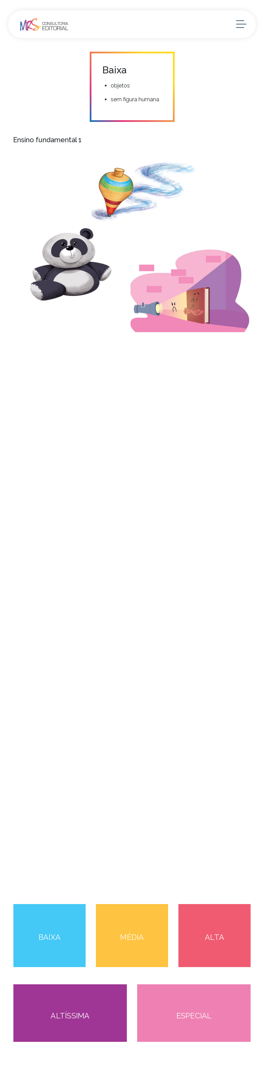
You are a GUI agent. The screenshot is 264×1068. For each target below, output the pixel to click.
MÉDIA (132, 937)
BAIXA (49, 937)
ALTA (214, 937)
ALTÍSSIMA (70, 1015)
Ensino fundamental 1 (47, 140)
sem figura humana (135, 99)
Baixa (114, 70)
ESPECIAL (194, 1015)
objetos (120, 85)
